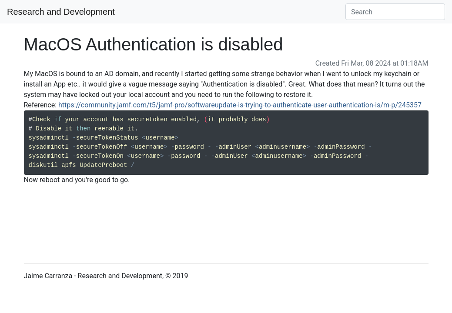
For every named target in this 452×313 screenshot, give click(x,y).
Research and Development (61, 12)
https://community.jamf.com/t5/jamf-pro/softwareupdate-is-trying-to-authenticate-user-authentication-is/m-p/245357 (240, 105)
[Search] (395, 11)
